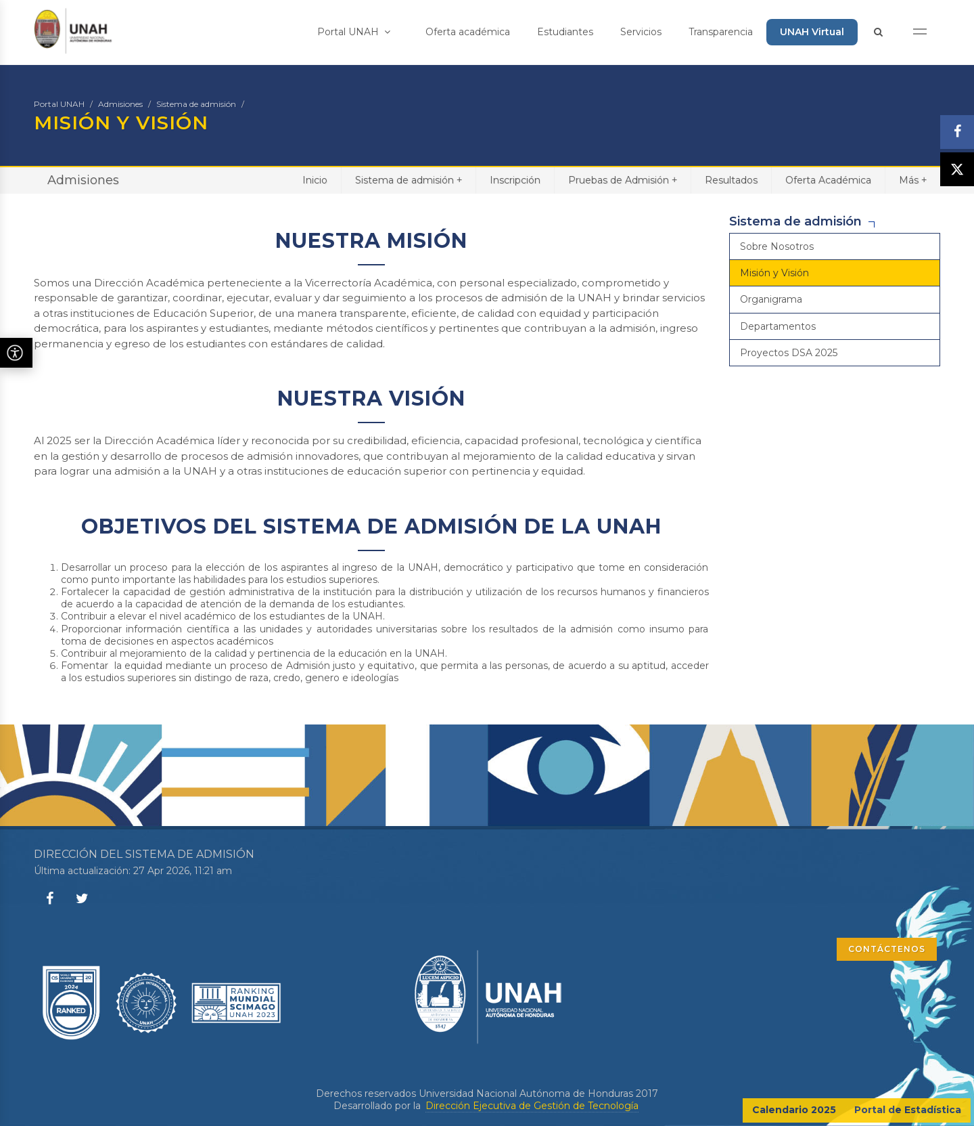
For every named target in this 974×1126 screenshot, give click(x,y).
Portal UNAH (353, 32)
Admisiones (120, 104)
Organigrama (771, 299)
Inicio (314, 180)
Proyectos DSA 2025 (788, 353)
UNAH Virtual (812, 32)
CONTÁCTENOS (886, 949)
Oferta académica (467, 32)
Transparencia (721, 32)
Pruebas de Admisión (622, 179)
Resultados (731, 180)
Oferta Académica (828, 180)
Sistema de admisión (196, 104)
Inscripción (515, 180)
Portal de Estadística (907, 1110)
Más (913, 179)
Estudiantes (565, 32)
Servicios (641, 32)
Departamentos (778, 326)
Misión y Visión (774, 273)
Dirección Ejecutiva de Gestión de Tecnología (532, 1106)
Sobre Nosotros (777, 246)
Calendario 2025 (794, 1110)
